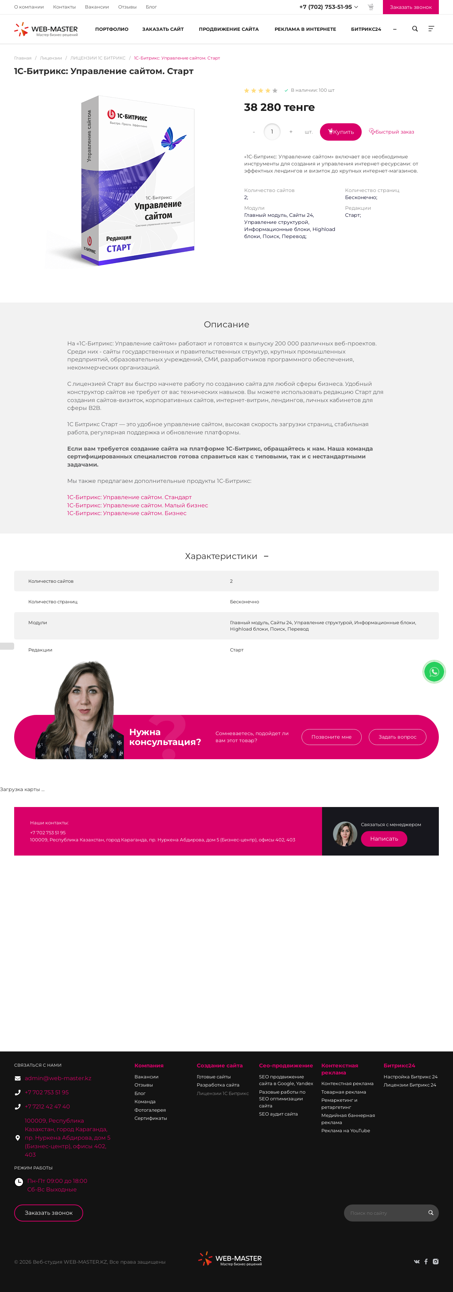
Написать (384, 838)
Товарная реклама (343, 1092)
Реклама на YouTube (345, 1130)
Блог (151, 7)
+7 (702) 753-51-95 (325, 7)
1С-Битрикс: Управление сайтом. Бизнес (127, 513)
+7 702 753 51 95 (47, 1092)
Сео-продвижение (286, 1065)
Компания (149, 1065)
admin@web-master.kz (58, 1078)
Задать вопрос (398, 737)
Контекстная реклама (339, 1069)
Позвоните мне (331, 737)
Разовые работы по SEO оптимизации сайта (282, 1098)
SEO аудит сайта (278, 1114)
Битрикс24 (399, 1065)
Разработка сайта (218, 1085)
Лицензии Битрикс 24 (410, 1085)
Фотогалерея (150, 1110)
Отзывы (127, 7)
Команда (145, 1101)
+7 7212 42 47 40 (47, 1106)
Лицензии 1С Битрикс (223, 1093)
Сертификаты (150, 1118)
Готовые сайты (214, 1076)
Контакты (64, 7)
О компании (29, 7)
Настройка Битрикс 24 (411, 1076)
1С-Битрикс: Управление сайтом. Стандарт (129, 497)
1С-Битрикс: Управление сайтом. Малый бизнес (137, 505)
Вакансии (97, 7)
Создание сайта (220, 1065)
